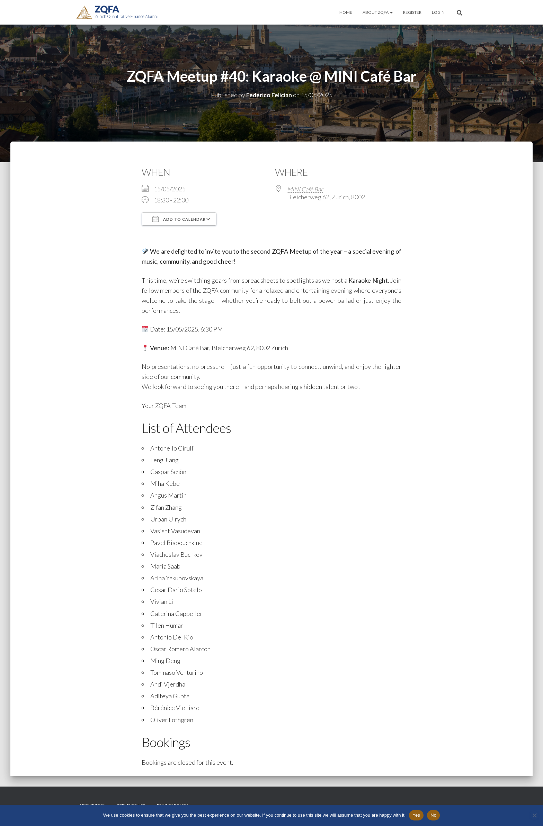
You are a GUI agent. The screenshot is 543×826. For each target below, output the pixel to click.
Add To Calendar (179, 219)
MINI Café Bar (306, 189)
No (433, 815)
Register (412, 12)
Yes (416, 815)
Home (345, 12)
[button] (391, 12)
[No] (534, 815)
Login (438, 12)
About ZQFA (378, 12)
